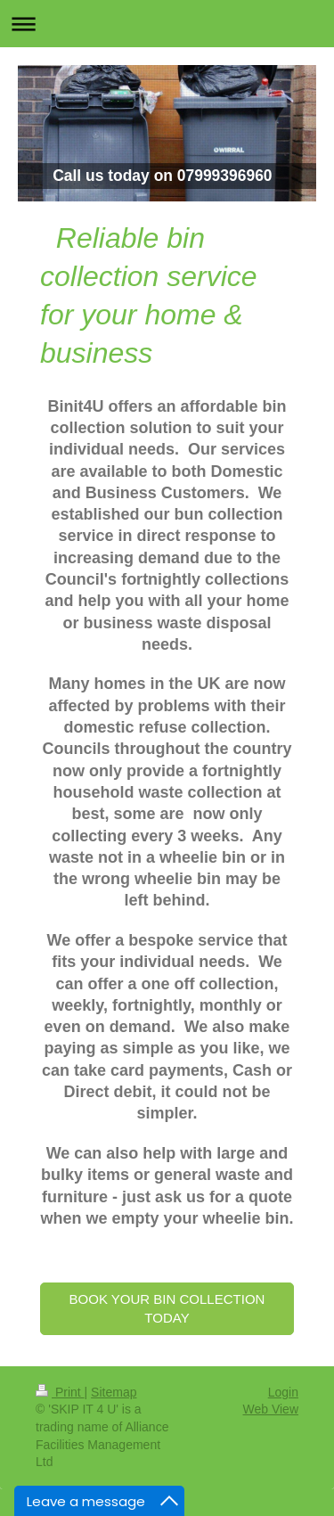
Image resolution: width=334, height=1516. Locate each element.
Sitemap (113, 1392)
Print (60, 1392)
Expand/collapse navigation (167, 23)
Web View (270, 1409)
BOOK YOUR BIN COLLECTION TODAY (167, 1307)
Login (283, 1392)
